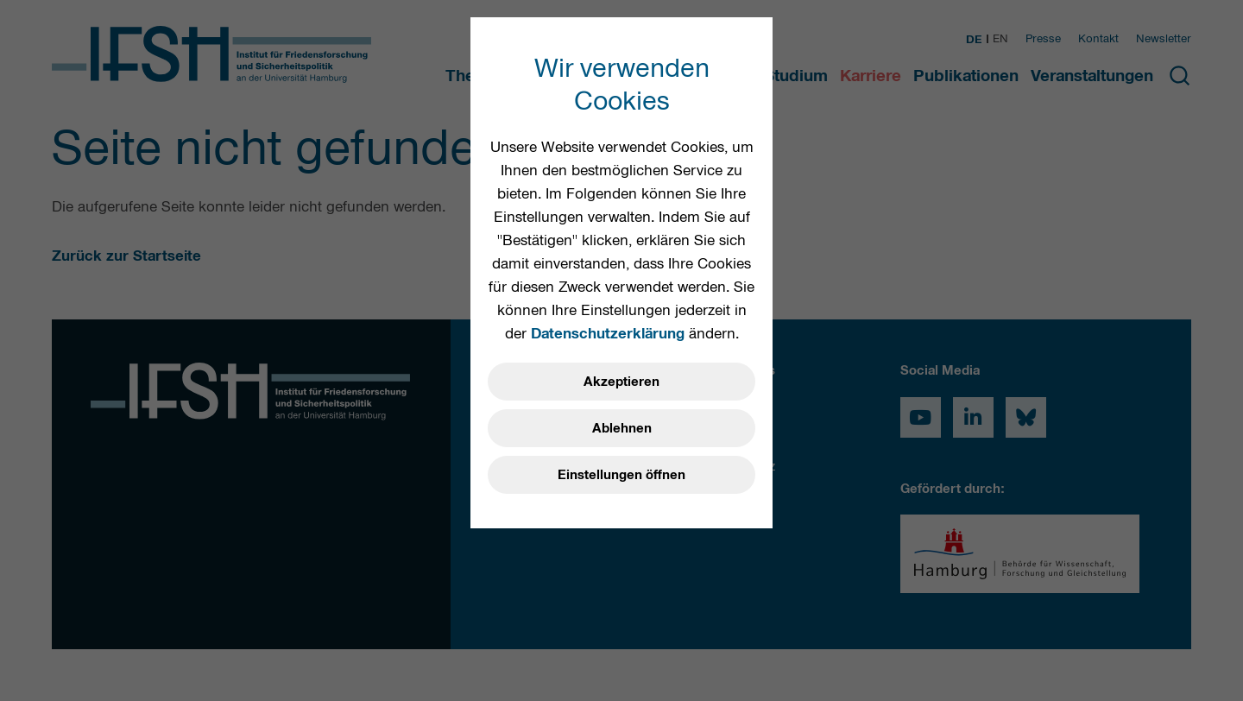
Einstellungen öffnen (621, 475)
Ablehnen (622, 428)
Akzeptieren (621, 381)
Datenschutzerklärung (608, 333)
